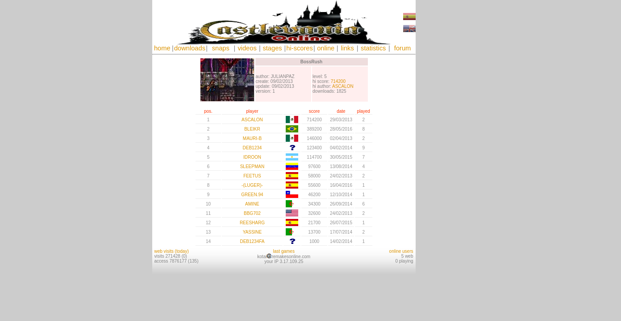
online (325, 48)
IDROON (252, 157)
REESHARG (252, 222)
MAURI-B (252, 138)
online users (401, 251)
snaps (220, 48)
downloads (189, 48)
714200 (338, 81)
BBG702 (252, 213)
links (347, 48)
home (162, 48)
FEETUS (252, 175)
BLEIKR (252, 129)
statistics (373, 48)
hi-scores (299, 48)
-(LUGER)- (252, 185)
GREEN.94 (252, 194)
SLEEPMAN (252, 166)
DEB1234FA (252, 241)
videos (247, 48)
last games (284, 251)
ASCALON (343, 86)
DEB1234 (252, 147)
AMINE (252, 204)
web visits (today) (171, 251)
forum (402, 48)
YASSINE (252, 232)
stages (272, 48)
